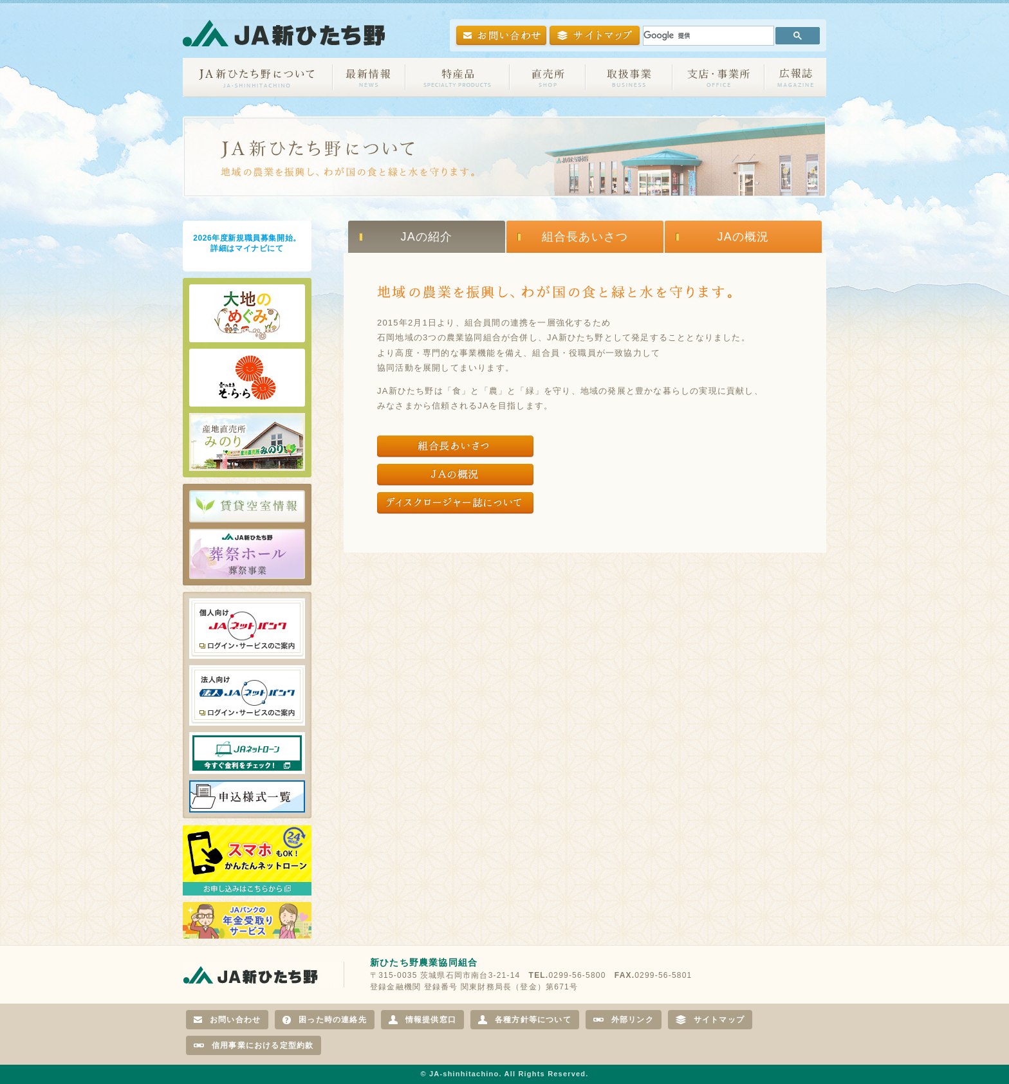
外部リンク (623, 1019)
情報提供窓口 (422, 1019)
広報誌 (795, 77)
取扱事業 (629, 77)
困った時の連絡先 (324, 1019)
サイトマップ (710, 1019)
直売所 (548, 77)
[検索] (707, 35)
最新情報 (369, 77)
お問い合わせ (227, 1019)
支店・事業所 (718, 77)
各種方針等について (524, 1019)
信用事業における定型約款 (253, 1045)
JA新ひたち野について (258, 77)
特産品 (457, 77)
